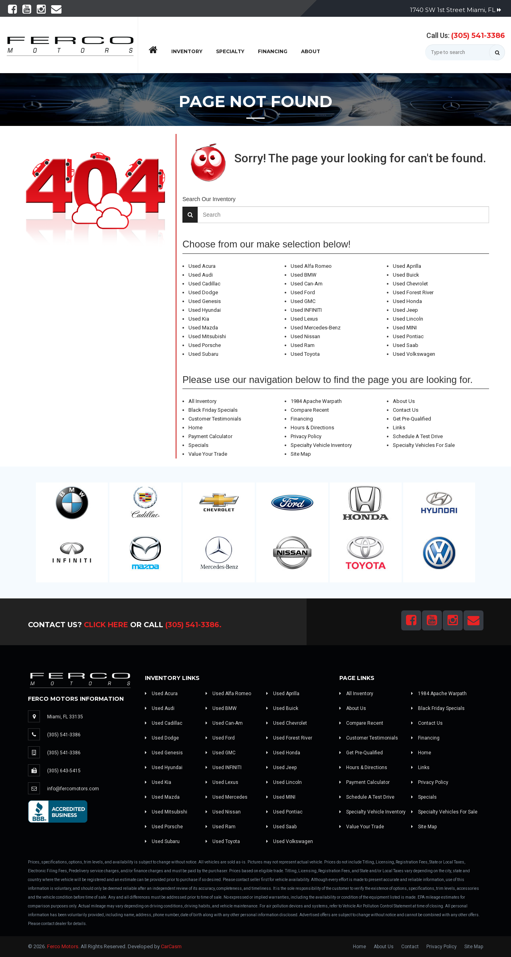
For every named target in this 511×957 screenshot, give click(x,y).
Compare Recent (310, 410)
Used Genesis (204, 301)
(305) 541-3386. (193, 624)
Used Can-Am (307, 284)
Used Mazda (203, 328)
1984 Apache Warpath (316, 401)
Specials (198, 445)
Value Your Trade (207, 454)
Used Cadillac (204, 284)
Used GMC (303, 301)
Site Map (301, 454)
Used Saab (405, 345)
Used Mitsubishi (207, 336)
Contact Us (405, 410)
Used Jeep (405, 310)
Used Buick (406, 275)
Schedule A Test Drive (418, 436)
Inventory (186, 51)
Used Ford (303, 292)
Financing (272, 51)
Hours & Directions (312, 428)
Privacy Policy (306, 436)
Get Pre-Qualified (412, 419)
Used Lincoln (408, 319)
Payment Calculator (210, 436)
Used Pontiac (408, 336)
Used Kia (198, 319)
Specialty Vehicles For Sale (424, 445)
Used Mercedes (227, 797)
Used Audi (200, 275)
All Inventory (202, 401)
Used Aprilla (407, 266)
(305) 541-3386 (478, 35)
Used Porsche (204, 345)
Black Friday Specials (213, 410)
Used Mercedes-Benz (316, 328)
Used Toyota (305, 354)
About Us (404, 401)
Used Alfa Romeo (311, 266)
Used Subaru (203, 354)
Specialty (230, 51)
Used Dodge (203, 292)
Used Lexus (304, 319)
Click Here (106, 624)
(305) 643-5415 (64, 771)
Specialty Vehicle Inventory (321, 445)
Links (399, 428)
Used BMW (304, 275)
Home (195, 428)
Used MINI (405, 328)
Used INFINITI (306, 310)
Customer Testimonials (214, 419)
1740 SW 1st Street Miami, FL (455, 10)
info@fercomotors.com (73, 789)
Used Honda (407, 301)
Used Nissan (305, 336)
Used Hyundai (204, 310)
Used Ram (303, 345)
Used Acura (202, 266)
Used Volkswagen (414, 354)
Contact (410, 946)
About (310, 51)
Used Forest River (413, 292)
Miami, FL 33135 (65, 717)
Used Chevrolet (410, 284)
